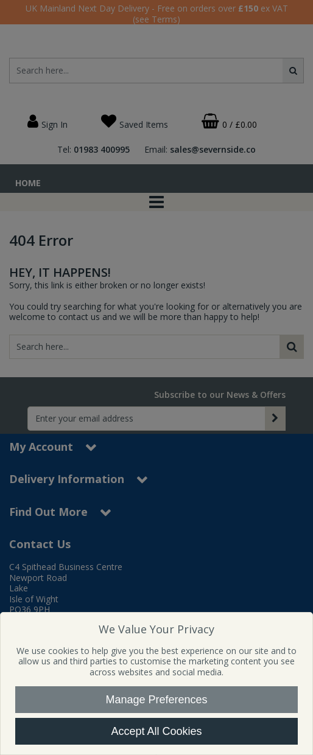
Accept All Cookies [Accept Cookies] (156, 731)
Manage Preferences (156, 700)
